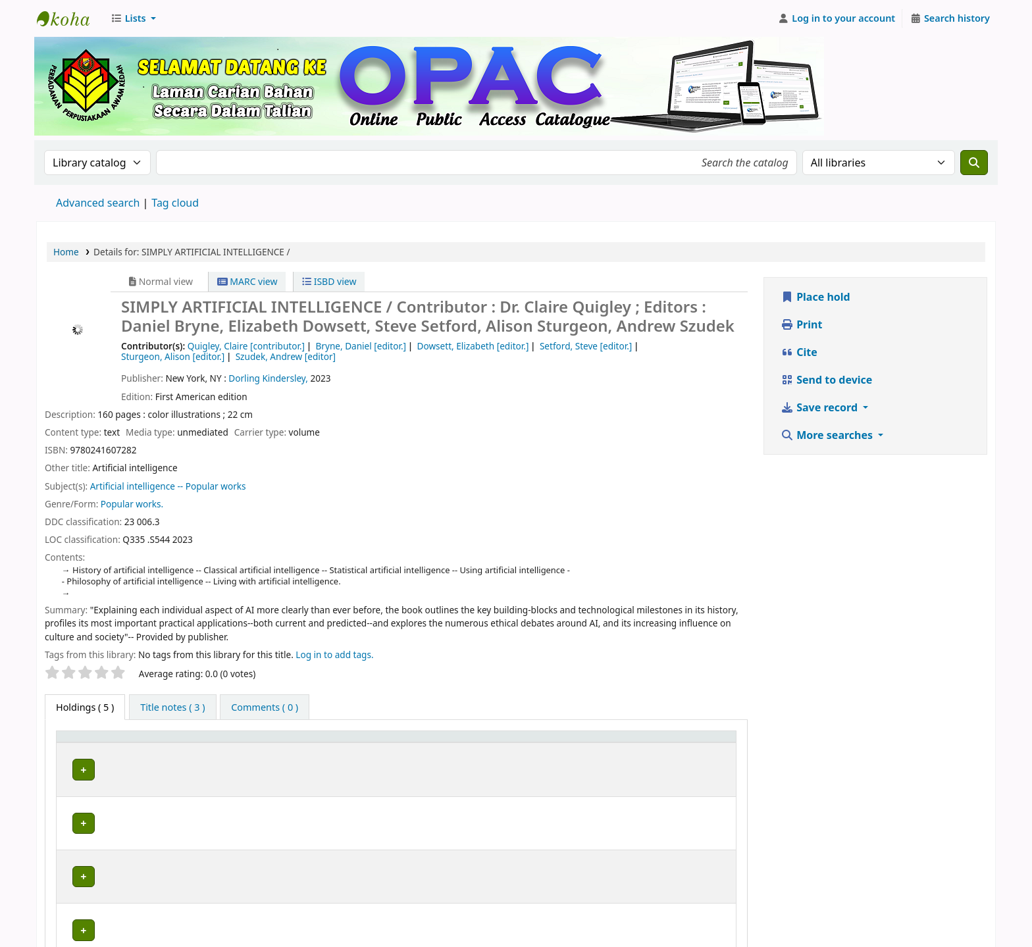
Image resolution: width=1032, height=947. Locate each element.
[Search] (974, 162)
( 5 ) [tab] (85, 707)
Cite (799, 352)
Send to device (826, 379)
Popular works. (132, 504)
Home (66, 251)
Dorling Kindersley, (267, 378)
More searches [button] (828, 435)
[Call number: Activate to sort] (504, 743)
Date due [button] (680, 742)
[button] (133, 18)
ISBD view (329, 281)
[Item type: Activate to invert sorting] (100, 743)
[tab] (172, 707)
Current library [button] (184, 742)
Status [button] (597, 742)
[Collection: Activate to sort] (388, 743)
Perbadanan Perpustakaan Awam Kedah (70, 18)
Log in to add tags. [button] (334, 654)
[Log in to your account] (837, 18)
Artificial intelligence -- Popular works (168, 486)
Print (801, 324)
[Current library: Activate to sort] (243, 743)
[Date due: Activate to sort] (695, 743)
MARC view (247, 281)
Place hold (815, 297)
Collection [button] (373, 742)
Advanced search (98, 202)
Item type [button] (85, 742)
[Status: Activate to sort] (615, 743)
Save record (820, 407)
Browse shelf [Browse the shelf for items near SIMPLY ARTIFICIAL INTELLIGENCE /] (514, 767)
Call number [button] (466, 742)
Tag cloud (175, 202)
